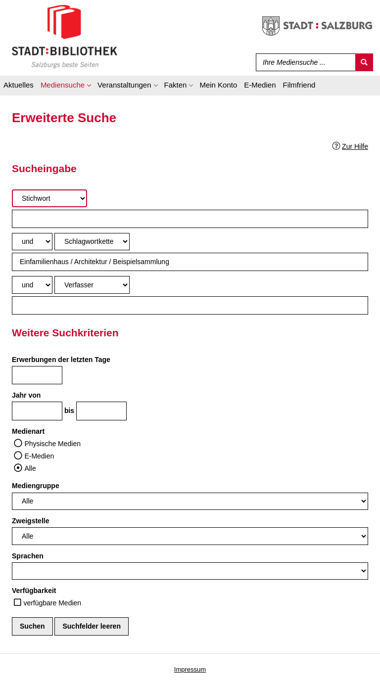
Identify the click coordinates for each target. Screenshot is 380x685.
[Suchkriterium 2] (92, 241)
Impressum (190, 669)
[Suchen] (364, 62)
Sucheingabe (44, 168)
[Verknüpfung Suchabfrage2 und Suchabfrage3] (32, 284)
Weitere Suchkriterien (65, 332)
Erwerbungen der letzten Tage (61, 360)
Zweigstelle (30, 521)
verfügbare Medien (52, 603)
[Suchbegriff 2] (190, 262)
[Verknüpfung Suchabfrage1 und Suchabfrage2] (32, 241)
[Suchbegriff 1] (190, 219)
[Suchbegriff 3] (190, 305)
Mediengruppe (35, 486)
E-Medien (39, 456)
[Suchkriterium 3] (92, 284)
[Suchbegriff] (303, 62)
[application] (66, 86)
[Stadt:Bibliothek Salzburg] (64, 36)
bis (69, 410)
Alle (30, 468)
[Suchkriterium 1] (49, 198)
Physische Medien (52, 444)
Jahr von (26, 395)
